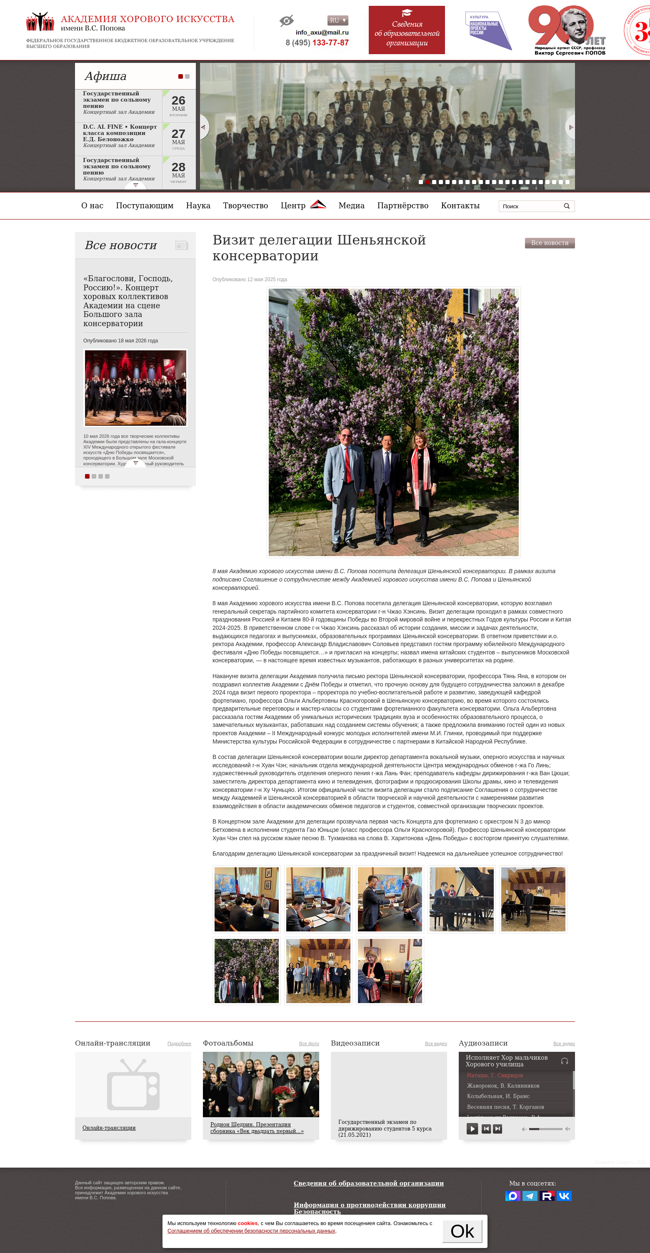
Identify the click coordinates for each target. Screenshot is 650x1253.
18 (534, 182)
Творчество (245, 205)
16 (521, 182)
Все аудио (564, 1043)
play (473, 1129)
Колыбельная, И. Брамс (498, 1096)
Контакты (460, 205)
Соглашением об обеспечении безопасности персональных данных (251, 1231)
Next (570, 127)
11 (487, 182)
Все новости (550, 243)
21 (554, 182)
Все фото (309, 1043)
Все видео (436, 1043)
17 (527, 182)
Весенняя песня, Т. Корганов (505, 1107)
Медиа (352, 205)
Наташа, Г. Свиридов (495, 1075)
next (497, 1129)
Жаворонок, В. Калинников (503, 1086)
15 (514, 182)
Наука (198, 205)
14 (507, 182)
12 (494, 182)
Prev (204, 127)
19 (541, 182)
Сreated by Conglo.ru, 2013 (620, 1162)
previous (486, 1129)
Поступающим (144, 205)
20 (547, 182)
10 (481, 182)
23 (567, 182)
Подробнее (179, 1043)
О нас (92, 205)
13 (501, 182)
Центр (303, 205)
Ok (462, 1231)
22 (561, 182)
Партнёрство (402, 205)
